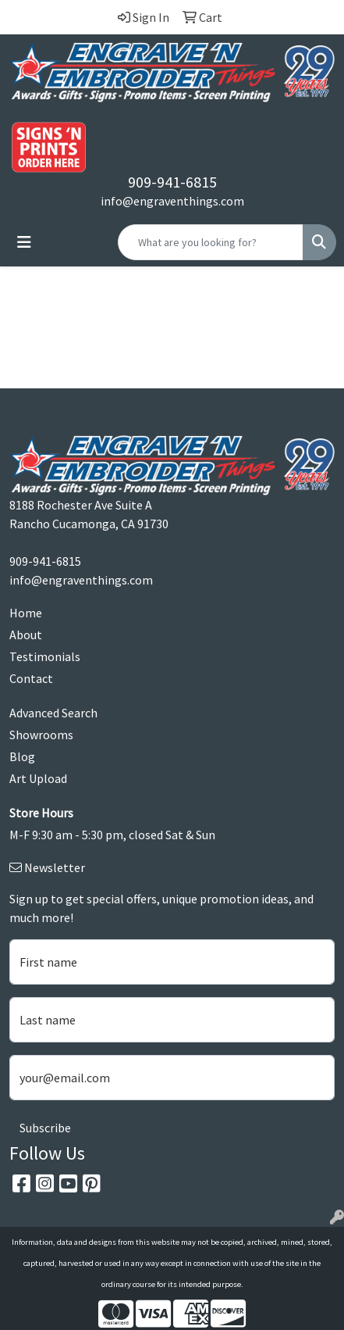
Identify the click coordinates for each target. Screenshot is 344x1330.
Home (25, 612)
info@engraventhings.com (172, 201)
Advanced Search (53, 712)
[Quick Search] (210, 242)
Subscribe (45, 1127)
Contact (31, 678)
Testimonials (44, 656)
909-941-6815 (172, 181)
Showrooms (41, 734)
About (25, 634)
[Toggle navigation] (24, 242)
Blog (22, 756)
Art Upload (38, 778)
